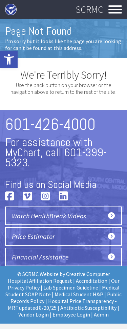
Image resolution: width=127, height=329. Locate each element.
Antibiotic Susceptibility (88, 307)
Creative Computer (88, 274)
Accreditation (91, 280)
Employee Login (71, 314)
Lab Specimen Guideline (70, 287)
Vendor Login (33, 314)
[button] (9, 59)
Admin (101, 314)
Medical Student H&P (79, 294)
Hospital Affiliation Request (40, 280)
